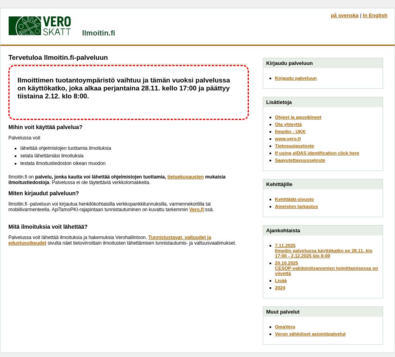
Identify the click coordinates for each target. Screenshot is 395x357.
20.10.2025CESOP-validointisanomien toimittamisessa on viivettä (326, 268)
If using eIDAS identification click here (317, 152)
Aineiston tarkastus (296, 206)
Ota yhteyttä (288, 124)
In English (375, 15)
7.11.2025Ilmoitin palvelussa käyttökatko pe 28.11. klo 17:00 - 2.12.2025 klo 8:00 (324, 250)
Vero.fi (196, 209)
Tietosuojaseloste (294, 145)
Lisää (281, 280)
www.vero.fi (288, 138)
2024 (280, 287)
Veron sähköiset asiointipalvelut (310, 333)
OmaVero (285, 326)
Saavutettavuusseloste (300, 160)
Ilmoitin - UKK (290, 131)
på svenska (345, 15)
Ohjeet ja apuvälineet (298, 117)
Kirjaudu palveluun (296, 77)
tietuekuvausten (185, 177)
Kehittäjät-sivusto (294, 199)
